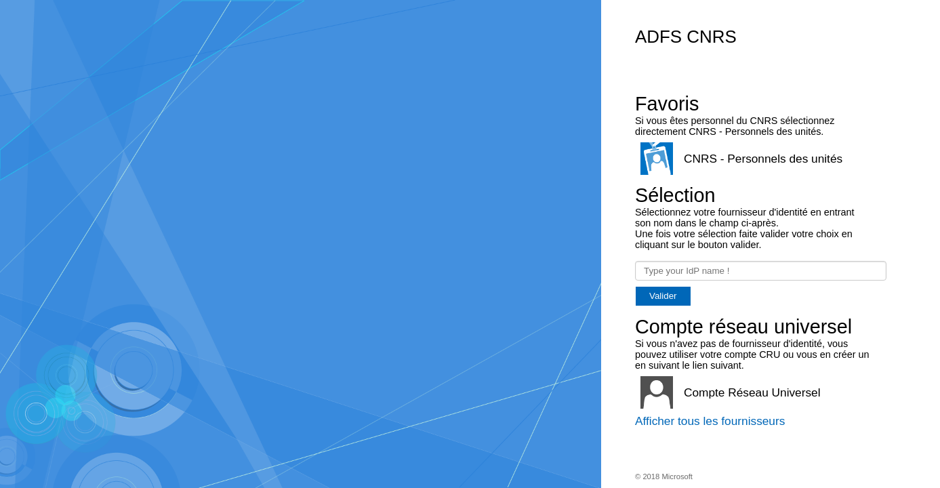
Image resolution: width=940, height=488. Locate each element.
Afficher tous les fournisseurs (710, 421)
